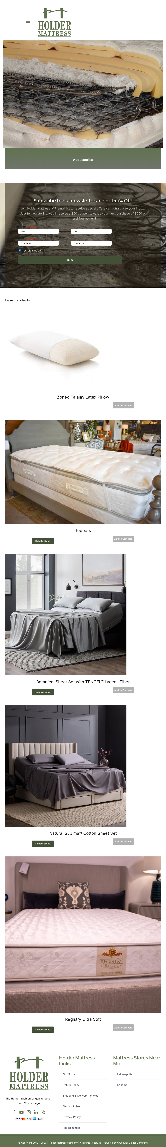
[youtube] (21, 1112)
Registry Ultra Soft (83, 1019)
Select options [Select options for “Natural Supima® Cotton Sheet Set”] (42, 843)
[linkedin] (36, 1112)
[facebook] (14, 1112)
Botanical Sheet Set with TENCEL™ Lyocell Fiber (83, 681)
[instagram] (29, 1112)
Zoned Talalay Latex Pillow (83, 397)
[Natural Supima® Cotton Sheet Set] (65, 707)
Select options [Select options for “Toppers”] (42, 541)
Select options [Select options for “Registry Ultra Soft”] (42, 1029)
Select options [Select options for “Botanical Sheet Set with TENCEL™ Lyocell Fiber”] (42, 692)
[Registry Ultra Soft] (83, 858)
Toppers (83, 530)
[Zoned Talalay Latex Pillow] (54, 309)
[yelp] (44, 1112)
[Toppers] (83, 422)
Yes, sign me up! (32, 250)
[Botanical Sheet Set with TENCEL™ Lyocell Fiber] (65, 555)
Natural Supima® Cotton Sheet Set (83, 833)
